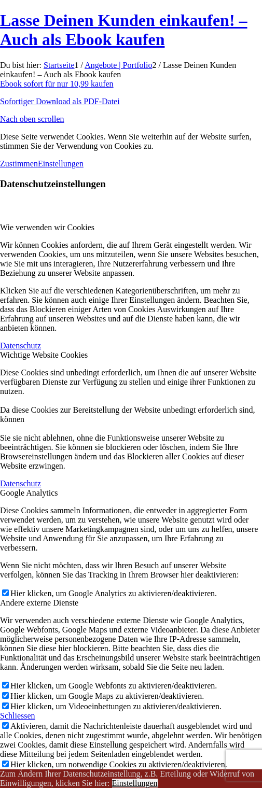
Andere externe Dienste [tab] (39, 602)
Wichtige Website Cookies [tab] (44, 354)
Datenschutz (20, 345)
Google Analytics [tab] (29, 492)
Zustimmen (19, 163)
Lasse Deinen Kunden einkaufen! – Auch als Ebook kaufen (123, 30)
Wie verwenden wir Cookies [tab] (47, 227)
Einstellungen (61, 163)
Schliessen (17, 715)
